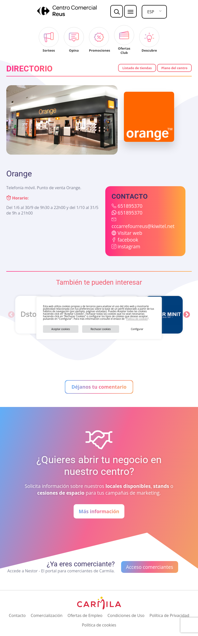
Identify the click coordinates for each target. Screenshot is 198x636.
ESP (150, 12)
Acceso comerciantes (149, 567)
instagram (129, 246)
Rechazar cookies (100, 329)
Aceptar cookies (61, 329)
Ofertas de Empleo (85, 615)
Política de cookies (136, 319)
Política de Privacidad (169, 615)
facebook (128, 239)
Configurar (137, 329)
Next (187, 315)
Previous (11, 315)
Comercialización (46, 615)
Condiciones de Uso (126, 615)
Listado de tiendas (137, 68)
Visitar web (130, 233)
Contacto (17, 615)
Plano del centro (174, 68)
